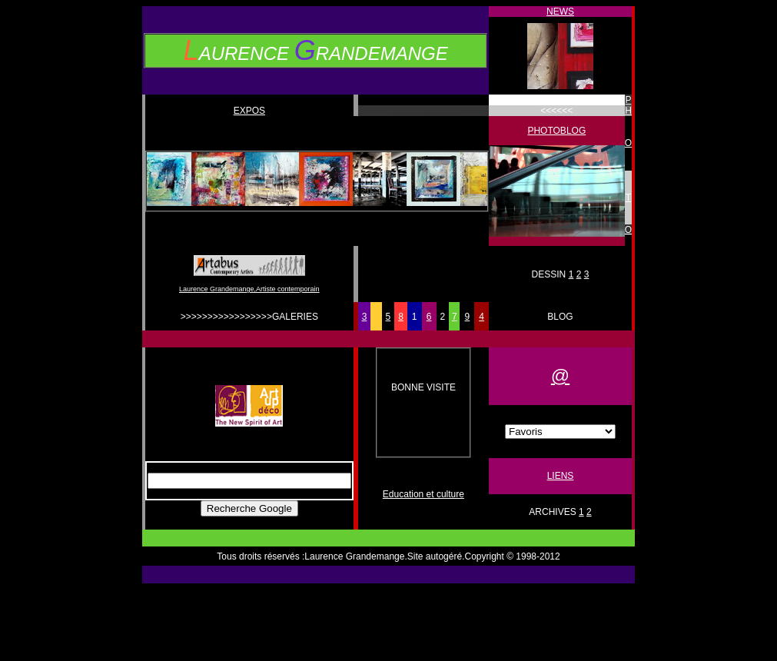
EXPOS (249, 110)
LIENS (560, 475)
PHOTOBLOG (556, 130)
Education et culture (423, 494)
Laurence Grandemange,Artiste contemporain (249, 289)
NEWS (560, 11)
